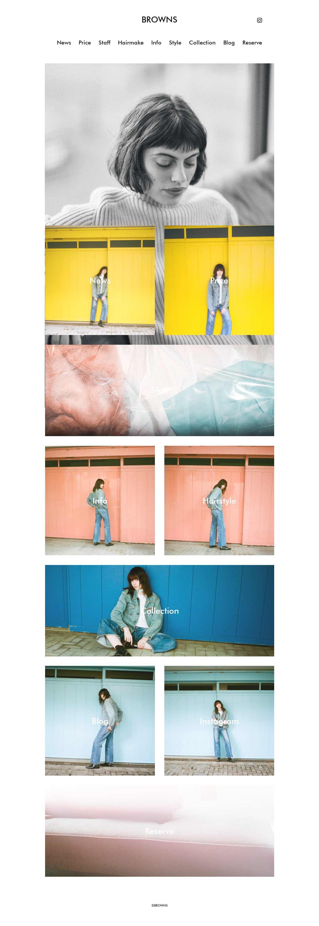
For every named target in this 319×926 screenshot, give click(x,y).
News (64, 43)
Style (175, 43)
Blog (229, 43)
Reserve (252, 43)
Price (85, 43)
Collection (202, 43)
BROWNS (159, 20)
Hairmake (131, 43)
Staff (104, 43)
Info (156, 43)
